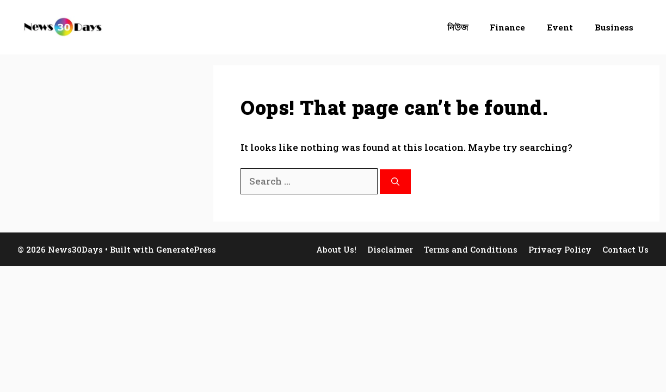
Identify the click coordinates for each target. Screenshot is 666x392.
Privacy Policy (559, 249)
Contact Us (625, 249)
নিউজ (457, 27)
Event (560, 27)
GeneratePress (186, 249)
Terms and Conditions (470, 249)
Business (614, 27)
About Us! (336, 249)
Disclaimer (390, 249)
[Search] (395, 181)
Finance (507, 27)
